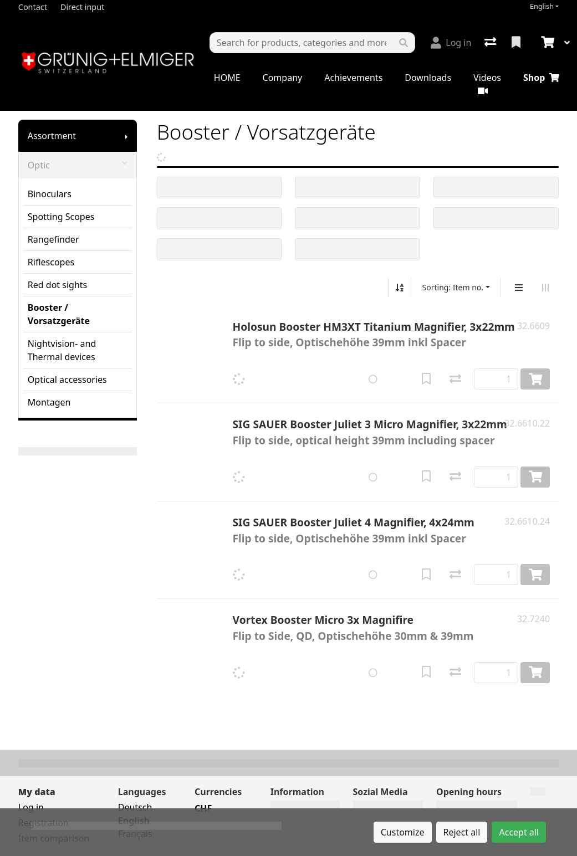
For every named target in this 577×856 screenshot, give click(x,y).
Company (283, 77)
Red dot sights (57, 285)
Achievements (353, 77)
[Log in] (451, 43)
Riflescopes (51, 262)
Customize (403, 832)
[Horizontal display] (545, 287)
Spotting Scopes (61, 217)
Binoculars (50, 194)
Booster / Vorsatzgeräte (59, 314)
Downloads (428, 77)
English (542, 6)
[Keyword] (301, 42)
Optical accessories (67, 379)
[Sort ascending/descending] (399, 287)
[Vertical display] (518, 287)
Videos (487, 83)
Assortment (52, 136)
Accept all (519, 832)
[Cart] (546, 42)
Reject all (462, 832)
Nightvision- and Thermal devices (62, 350)
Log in (31, 807)
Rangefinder (53, 239)
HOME (227, 77)
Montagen (49, 402)
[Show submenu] (126, 135)
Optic (77, 165)
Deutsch (135, 807)
